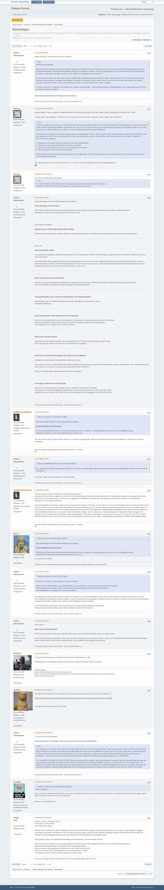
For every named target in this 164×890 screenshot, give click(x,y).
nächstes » (147, 40)
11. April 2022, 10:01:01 (42, 533)
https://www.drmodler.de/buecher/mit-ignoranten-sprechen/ (55, 96)
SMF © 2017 (20, 887)
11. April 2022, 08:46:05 (42, 490)
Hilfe (133, 887)
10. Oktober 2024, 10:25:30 (43, 817)
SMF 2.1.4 (13, 887)
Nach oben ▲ (150, 887)
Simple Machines (30, 887)
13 (35, 46)
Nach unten (16, 46)
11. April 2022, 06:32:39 (42, 412)
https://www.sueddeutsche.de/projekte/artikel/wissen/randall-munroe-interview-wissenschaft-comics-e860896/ (73, 698)
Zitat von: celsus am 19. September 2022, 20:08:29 (54, 786)
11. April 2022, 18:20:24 (42, 653)
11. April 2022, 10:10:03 (42, 571)
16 (44, 46)
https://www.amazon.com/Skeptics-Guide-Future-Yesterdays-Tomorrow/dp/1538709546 (66, 741)
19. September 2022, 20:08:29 (44, 732)
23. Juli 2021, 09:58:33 (41, 52)
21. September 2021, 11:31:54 (44, 108)
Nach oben (16, 864)
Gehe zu (120, 874)
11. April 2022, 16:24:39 (42, 621)
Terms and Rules (140, 887)
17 (46, 46)
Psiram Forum (20, 8)
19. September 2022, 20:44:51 (44, 782)
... (33, 46)
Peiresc (16, 109)
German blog (116, 15)
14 (37, 46)
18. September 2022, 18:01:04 (44, 690)
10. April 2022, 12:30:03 (42, 197)
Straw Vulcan (70, 510)
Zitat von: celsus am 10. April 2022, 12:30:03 (52, 417)
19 (50, 46)
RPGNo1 (17, 653)
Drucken (148, 46)
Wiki (108, 15)
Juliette (16, 690)
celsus (16, 53)
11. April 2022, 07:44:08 (42, 459)
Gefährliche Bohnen (22, 412)
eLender (17, 782)
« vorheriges (136, 40)
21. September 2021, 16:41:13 (44, 174)
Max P (16, 534)
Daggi (16, 818)
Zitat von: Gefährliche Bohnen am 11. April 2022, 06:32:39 (57, 463)
